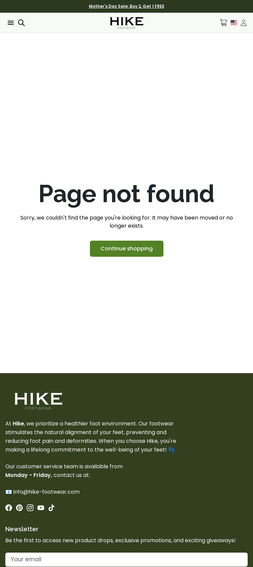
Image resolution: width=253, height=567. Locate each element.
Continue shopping (127, 248)
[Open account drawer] (244, 23)
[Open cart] (224, 22)
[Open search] (21, 23)
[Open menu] (10, 23)
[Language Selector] (234, 22)
